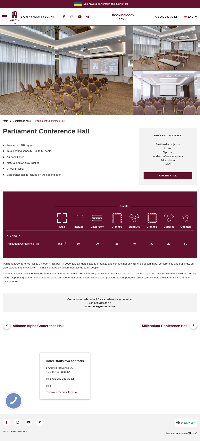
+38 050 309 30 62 (165, 16)
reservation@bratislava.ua (61, 392)
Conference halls (22, 121)
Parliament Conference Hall (23, 243)
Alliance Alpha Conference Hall (38, 326)
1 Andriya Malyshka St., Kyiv (37, 16)
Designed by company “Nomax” (181, 433)
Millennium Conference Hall (164, 326)
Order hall (168, 175)
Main (5, 121)
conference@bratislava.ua (100, 306)
